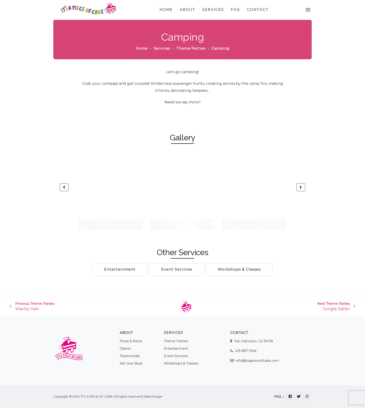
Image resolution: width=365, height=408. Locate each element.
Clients (125, 348)
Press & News (131, 341)
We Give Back (131, 363)
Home (142, 48)
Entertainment (119, 269)
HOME (166, 9)
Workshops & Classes (239, 269)
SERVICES (213, 9)
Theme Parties (191, 48)
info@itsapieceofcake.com (257, 361)
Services (162, 48)
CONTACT (258, 9)
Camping (182, 37)
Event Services (176, 269)
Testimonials (130, 356)
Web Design (153, 396)
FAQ (235, 9)
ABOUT (187, 9)
